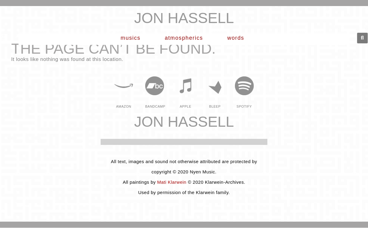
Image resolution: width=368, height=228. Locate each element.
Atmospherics (185, 38)
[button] (362, 38)
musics (132, 38)
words (237, 38)
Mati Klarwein (171, 182)
